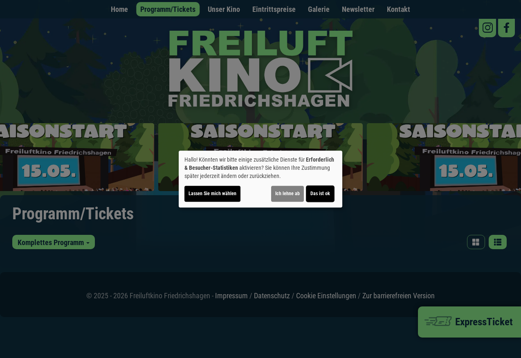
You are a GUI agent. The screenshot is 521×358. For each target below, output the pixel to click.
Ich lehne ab (287, 193)
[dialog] (260, 179)
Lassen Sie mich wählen (212, 193)
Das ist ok (320, 193)
